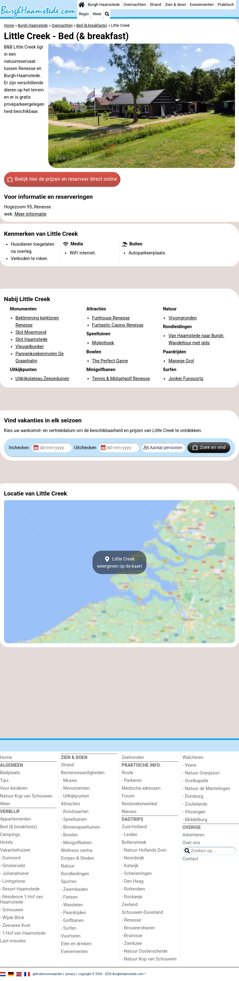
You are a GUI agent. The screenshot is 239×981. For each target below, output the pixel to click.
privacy (70, 973)
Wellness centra (76, 850)
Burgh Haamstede (104, 4)
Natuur (68, 866)
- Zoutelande (195, 804)
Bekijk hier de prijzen (62, 179)
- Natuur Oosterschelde (144, 951)
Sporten (69, 881)
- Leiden (129, 834)
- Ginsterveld (12, 865)
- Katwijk (130, 865)
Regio (84, 14)
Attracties (70, 804)
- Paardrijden (73, 912)
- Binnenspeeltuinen (80, 827)
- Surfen (68, 928)
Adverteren (193, 835)
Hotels (6, 842)
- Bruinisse (132, 935)
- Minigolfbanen (76, 842)
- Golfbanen (72, 920)
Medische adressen (141, 788)
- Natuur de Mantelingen (206, 788)
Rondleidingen (75, 873)
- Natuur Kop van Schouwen (149, 959)
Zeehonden (133, 757)
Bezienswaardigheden (83, 772)
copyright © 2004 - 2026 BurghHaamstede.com (110, 973)
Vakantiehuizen (15, 850)
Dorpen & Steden (77, 858)
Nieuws (129, 811)
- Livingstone (12, 881)
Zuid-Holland (134, 827)
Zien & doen (175, 4)
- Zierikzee (132, 943)
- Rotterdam (133, 889)
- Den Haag (132, 881)
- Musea (69, 780)
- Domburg (193, 796)
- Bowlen (69, 835)
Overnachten (135, 4)
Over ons (191, 842)
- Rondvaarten (75, 811)
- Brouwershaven (138, 928)
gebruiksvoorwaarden (48, 973)
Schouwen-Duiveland (142, 912)
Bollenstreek (134, 842)
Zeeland (130, 904)
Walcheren (193, 757)
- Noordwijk (133, 858)
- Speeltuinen (74, 819)
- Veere (189, 765)
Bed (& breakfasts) (18, 827)
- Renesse (131, 920)
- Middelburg (195, 819)
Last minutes (13, 941)
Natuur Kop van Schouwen (26, 796)
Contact (190, 859)
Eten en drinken (76, 943)
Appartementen (15, 819)
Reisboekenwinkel (139, 804)
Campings (10, 834)
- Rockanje (132, 897)
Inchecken (19, 447)
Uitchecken (85, 447)
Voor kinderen (14, 788)
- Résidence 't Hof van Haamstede (21, 899)
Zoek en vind (209, 447)
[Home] (81, 4)
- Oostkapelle (196, 780)
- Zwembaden (74, 889)
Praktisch (226, 4)
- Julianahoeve (14, 873)
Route (127, 772)
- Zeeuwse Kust (15, 925)
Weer (97, 14)
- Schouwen (11, 910)
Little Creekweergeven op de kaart (119, 562)
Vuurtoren (71, 936)
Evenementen (202, 4)
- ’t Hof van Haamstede (22, 933)
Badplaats (10, 772)
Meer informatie (30, 214)
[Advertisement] (119, 277)
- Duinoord (10, 858)
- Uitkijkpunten (75, 796)
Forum (128, 796)
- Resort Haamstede (20, 889)
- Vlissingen (194, 812)
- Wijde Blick (12, 917)
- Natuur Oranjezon (201, 773)
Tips (4, 780)
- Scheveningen (137, 873)
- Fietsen (69, 897)
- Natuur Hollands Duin (144, 850)
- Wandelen (72, 905)
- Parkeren (132, 780)
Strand (155, 4)
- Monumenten (75, 788)
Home (6, 757)
